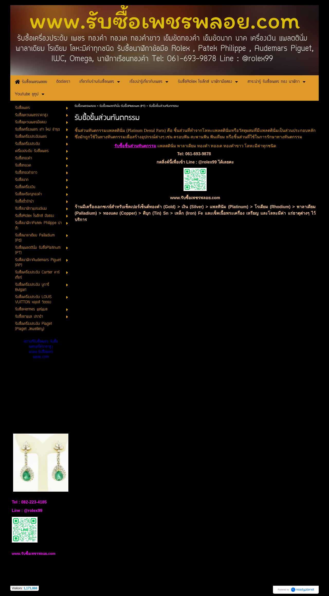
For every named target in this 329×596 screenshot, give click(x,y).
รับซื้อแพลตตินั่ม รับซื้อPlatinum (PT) (122, 106)
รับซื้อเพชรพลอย (85, 106)
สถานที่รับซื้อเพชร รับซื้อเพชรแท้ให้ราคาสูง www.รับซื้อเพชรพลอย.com (41, 349)
